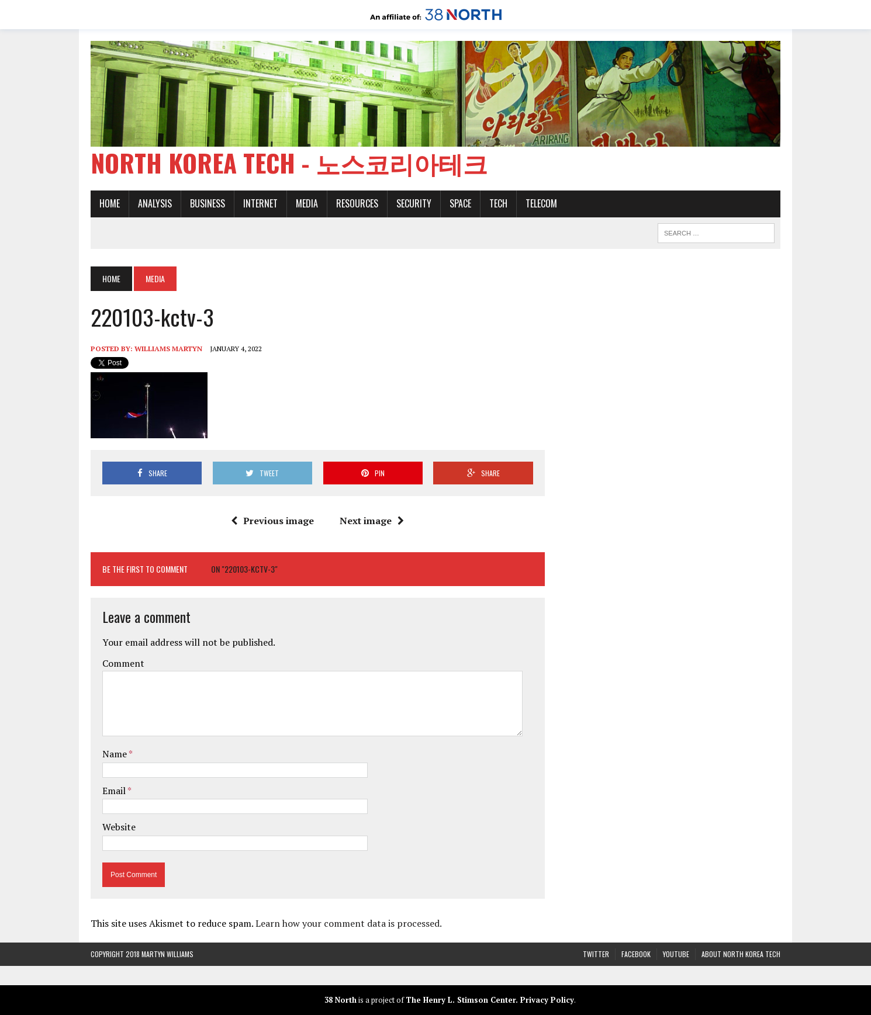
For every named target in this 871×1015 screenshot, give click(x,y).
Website (119, 826)
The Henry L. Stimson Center (461, 1000)
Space (460, 203)
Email (114, 790)
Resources (357, 203)
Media (307, 203)
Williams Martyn (168, 348)
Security (413, 203)
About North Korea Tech (740, 954)
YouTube (676, 954)
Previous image (272, 520)
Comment (123, 663)
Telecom (541, 203)
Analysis (155, 203)
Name (115, 753)
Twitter (596, 954)
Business (207, 203)
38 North (340, 1000)
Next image (372, 520)
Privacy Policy (547, 1000)
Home (109, 203)
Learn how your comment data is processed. (348, 923)
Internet (260, 203)
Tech (498, 203)
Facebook (636, 954)
